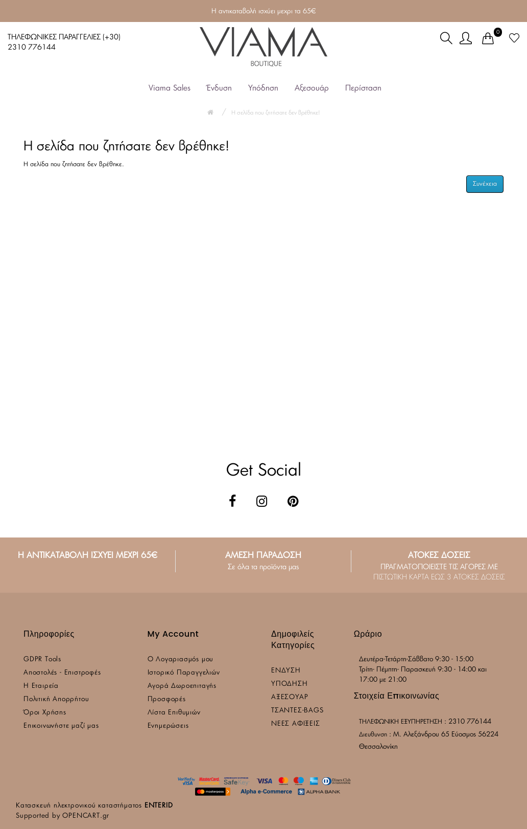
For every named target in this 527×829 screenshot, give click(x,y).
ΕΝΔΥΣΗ (286, 670)
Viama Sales (169, 88)
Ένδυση (219, 88)
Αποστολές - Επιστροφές (62, 672)
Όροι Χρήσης (44, 712)
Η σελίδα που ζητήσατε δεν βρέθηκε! (275, 113)
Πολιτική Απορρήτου (56, 699)
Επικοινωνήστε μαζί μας (61, 726)
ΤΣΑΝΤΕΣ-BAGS (297, 710)
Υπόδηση (263, 88)
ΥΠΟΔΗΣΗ (289, 684)
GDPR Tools (42, 659)
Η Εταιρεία (41, 686)
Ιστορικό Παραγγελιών (184, 672)
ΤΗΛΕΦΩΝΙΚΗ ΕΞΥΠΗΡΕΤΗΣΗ (400, 722)
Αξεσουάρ (312, 88)
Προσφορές (167, 699)
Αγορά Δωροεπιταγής (182, 686)
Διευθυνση (373, 734)
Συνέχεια (485, 184)
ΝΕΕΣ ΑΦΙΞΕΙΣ (295, 724)
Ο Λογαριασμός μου (181, 659)
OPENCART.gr (85, 816)
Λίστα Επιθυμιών (174, 712)
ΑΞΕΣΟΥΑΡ (289, 697)
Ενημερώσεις (168, 726)
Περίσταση (363, 88)
